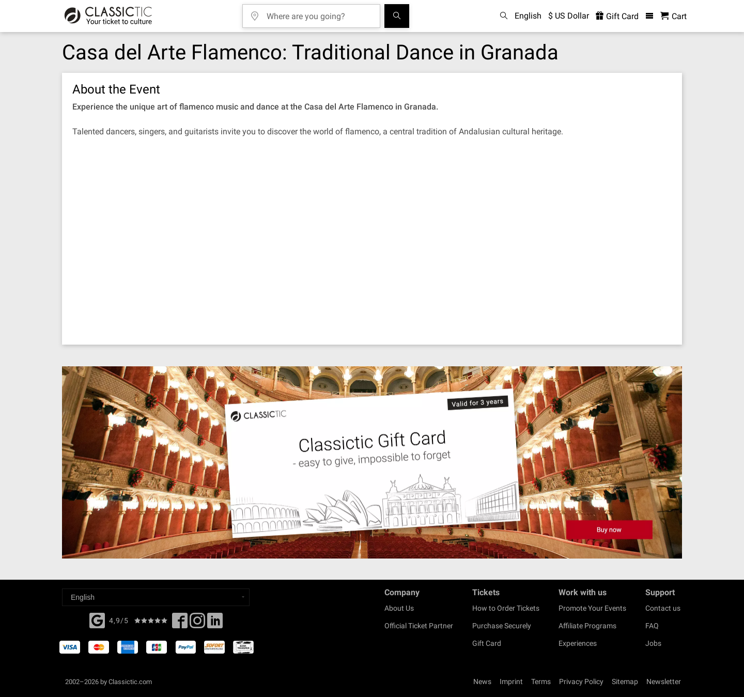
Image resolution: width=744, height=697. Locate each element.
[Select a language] (156, 597)
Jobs (653, 643)
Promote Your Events (592, 608)
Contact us (662, 608)
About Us (399, 608)
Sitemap (625, 681)
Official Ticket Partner (418, 626)
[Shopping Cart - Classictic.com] (673, 16)
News (482, 681)
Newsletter (663, 681)
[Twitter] (197, 623)
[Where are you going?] (319, 13)
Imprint (511, 681)
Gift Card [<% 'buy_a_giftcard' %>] (617, 16)
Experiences (578, 643)
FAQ (652, 626)
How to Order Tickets (505, 608)
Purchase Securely (501, 626)
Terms (541, 681)
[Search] (396, 16)
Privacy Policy (581, 681)
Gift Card (486, 643)
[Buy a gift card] (372, 462)
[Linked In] (215, 623)
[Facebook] (97, 619)
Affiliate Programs (587, 626)
